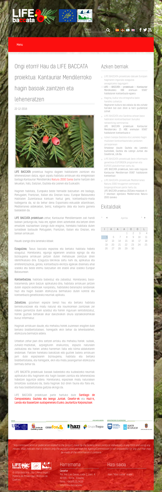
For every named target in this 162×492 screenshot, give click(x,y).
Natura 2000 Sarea (62, 179)
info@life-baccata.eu (71, 485)
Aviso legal (43, 472)
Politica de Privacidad (23, 476)
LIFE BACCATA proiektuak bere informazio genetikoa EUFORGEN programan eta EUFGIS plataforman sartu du (125, 162)
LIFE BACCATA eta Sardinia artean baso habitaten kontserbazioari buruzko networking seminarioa (124, 119)
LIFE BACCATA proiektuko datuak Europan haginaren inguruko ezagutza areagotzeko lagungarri (125, 80)
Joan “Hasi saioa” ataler (119, 474)
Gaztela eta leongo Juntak (49, 398)
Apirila (124, 218)
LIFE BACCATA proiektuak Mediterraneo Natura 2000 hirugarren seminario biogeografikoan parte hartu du (124, 184)
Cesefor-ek (74, 398)
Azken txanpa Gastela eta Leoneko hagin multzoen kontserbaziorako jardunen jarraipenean (125, 141)
